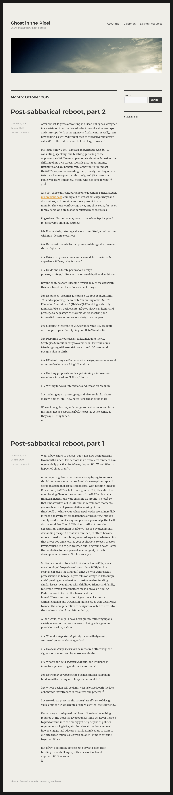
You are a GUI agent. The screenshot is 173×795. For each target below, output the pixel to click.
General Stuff (17, 128)
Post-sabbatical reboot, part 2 (58, 111)
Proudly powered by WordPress (46, 781)
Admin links (132, 116)
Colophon (130, 23)
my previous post (51, 196)
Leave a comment (20, 132)
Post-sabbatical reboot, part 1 (57, 443)
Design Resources (151, 23)
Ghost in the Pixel (30, 23)
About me (113, 23)
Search (127, 95)
